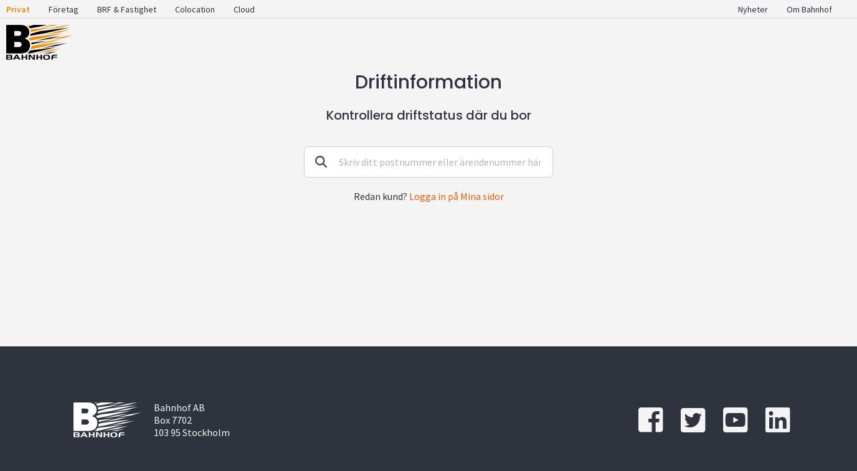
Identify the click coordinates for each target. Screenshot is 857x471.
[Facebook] (650, 420)
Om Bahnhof (809, 9)
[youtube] (735, 420)
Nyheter (753, 9)
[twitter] (693, 420)
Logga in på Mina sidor (456, 196)
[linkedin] (777, 420)
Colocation (195, 9)
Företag (63, 9)
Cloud (244, 9)
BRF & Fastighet (126, 9)
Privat (18, 9)
